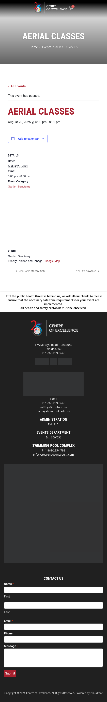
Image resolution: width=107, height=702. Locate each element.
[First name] (53, 589)
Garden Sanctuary (19, 186)
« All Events (17, 86)
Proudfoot (96, 693)
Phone (8, 633)
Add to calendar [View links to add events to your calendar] (28, 138)
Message (11, 646)
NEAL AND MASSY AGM (31, 271)
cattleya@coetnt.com (53, 407)
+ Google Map (51, 261)
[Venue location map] (53, 220)
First (7, 596)
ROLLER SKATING (86, 271)
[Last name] (53, 605)
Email (8, 621)
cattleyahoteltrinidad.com (53, 411)
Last (7, 612)
